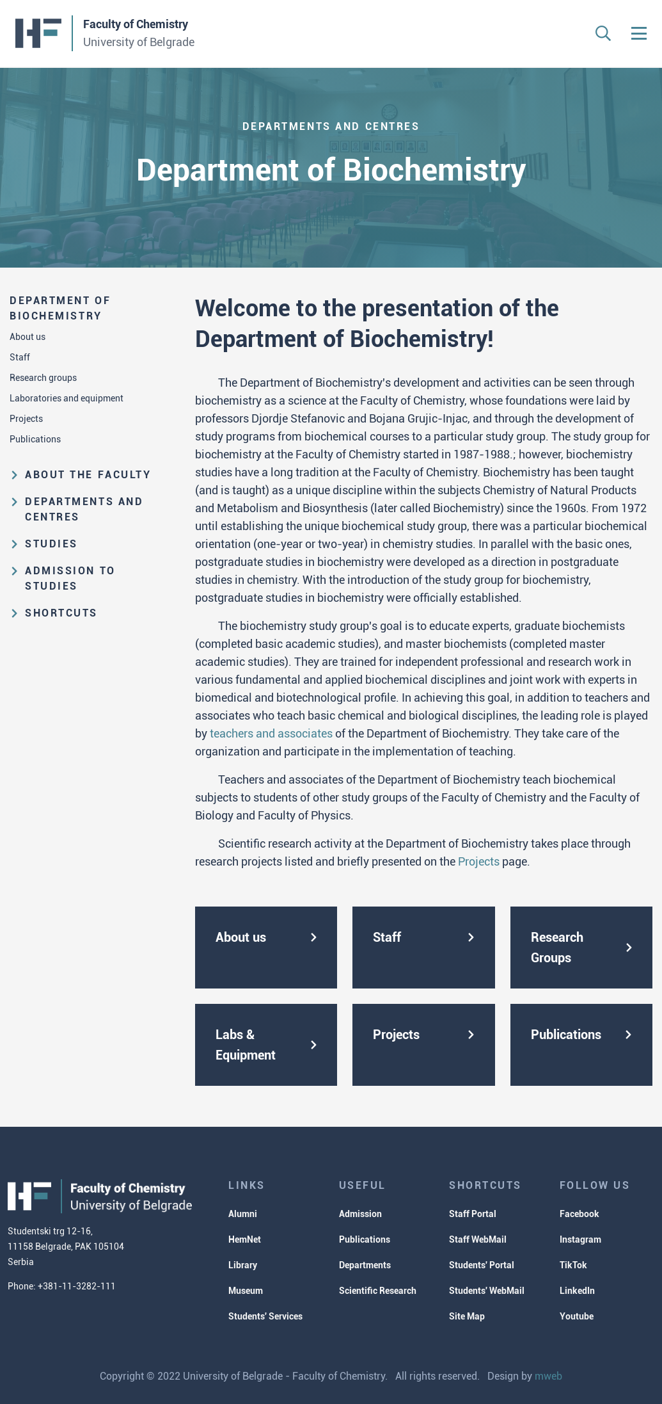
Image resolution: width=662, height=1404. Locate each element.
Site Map (467, 1316)
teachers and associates (271, 733)
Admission (360, 1214)
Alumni (242, 1214)
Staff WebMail (478, 1239)
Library (242, 1265)
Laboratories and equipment (66, 398)
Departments (365, 1265)
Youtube (577, 1316)
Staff (20, 357)
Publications (35, 439)
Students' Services (265, 1316)
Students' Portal (481, 1265)
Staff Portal (472, 1214)
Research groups (43, 378)
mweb (548, 1376)
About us (27, 337)
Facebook (579, 1214)
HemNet (244, 1239)
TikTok (573, 1265)
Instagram (580, 1239)
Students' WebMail (486, 1291)
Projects (26, 419)
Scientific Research (377, 1291)
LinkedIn (577, 1291)
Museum (245, 1291)
